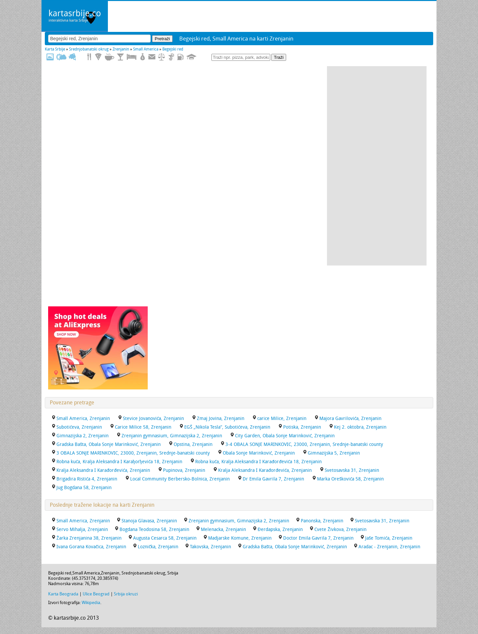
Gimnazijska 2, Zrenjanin (82, 436)
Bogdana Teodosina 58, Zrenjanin (154, 529)
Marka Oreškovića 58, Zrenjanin (350, 479)
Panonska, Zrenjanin (322, 521)
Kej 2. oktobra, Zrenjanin (360, 427)
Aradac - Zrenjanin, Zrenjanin (389, 547)
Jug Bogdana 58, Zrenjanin (84, 487)
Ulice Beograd (96, 593)
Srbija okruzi (126, 593)
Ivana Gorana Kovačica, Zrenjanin (91, 547)
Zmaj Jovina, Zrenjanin (220, 418)
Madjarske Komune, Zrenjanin (240, 538)
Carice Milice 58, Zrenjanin (143, 427)
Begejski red (172, 49)
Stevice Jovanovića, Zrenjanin (153, 418)
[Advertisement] (377, 165)
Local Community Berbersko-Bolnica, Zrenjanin (180, 479)
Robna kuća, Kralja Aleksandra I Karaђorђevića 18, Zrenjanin (119, 462)
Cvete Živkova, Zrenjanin (340, 529)
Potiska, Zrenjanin (302, 427)
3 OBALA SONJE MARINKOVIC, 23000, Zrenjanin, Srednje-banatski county (133, 453)
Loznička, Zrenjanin (158, 547)
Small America (145, 49)
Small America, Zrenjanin (83, 418)
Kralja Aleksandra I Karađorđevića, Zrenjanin (265, 470)
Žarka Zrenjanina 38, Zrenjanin (88, 538)
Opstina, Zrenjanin (193, 444)
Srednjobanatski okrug (89, 49)
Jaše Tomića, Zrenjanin (388, 538)
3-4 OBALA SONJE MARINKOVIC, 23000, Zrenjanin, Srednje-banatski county (304, 444)
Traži (278, 57)
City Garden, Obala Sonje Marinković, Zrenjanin (285, 436)
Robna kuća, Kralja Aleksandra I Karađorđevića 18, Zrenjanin (258, 462)
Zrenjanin (121, 49)
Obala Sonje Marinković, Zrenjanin (259, 453)
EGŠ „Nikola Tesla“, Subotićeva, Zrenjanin (227, 427)
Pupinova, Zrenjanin (184, 470)
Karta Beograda (63, 593)
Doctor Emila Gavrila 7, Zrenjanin (318, 538)
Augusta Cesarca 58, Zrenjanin (165, 538)
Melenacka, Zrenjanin (223, 529)
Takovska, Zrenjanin (210, 547)
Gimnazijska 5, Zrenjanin (334, 453)
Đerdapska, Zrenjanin (280, 529)
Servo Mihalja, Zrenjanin (82, 529)
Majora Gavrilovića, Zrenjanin (350, 418)
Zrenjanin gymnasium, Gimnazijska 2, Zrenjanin (171, 436)
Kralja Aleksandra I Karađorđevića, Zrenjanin (103, 470)
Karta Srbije (55, 49)
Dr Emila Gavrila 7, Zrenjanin (273, 479)
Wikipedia (91, 602)
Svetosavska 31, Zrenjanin (352, 470)
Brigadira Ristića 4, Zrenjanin (86, 479)
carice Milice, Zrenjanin (281, 418)
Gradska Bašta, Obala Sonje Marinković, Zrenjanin (108, 444)
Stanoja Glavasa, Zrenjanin (149, 521)
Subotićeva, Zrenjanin (79, 427)
